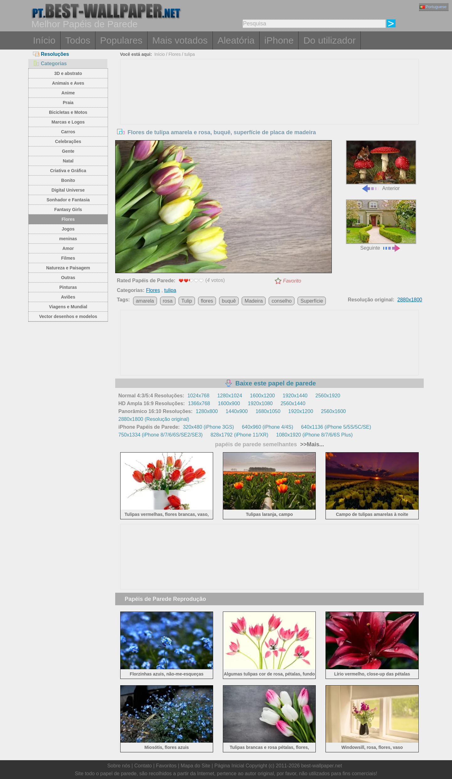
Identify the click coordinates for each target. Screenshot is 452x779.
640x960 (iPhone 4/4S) (267, 427)
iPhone (278, 40)
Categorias (50, 63)
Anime (68, 92)
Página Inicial (229, 765)
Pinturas (68, 287)
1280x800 (207, 411)
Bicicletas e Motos (68, 112)
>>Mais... (311, 444)
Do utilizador (329, 40)
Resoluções (51, 54)
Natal (68, 160)
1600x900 (229, 403)
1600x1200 (262, 395)
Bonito (68, 180)
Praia (68, 102)
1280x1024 (229, 395)
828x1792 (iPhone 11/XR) (239, 434)
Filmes (68, 258)
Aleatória (236, 40)
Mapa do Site (195, 765)
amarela (145, 301)
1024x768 (198, 395)
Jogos (68, 228)
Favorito (292, 281)
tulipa (189, 54)
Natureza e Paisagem (68, 267)
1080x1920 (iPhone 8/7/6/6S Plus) (314, 434)
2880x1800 (409, 299)
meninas (68, 238)
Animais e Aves (68, 83)
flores (207, 301)
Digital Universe (68, 190)
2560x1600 (333, 411)
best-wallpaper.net (321, 765)
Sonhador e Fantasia (68, 199)
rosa (168, 301)
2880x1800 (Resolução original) (153, 419)
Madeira (254, 301)
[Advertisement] (269, 106)
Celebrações (68, 141)
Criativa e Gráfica (68, 170)
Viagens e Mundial (68, 306)
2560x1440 (293, 403)
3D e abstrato (68, 73)
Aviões (68, 296)
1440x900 (237, 411)
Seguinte (381, 225)
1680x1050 (268, 411)
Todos (77, 40)
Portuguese (433, 6)
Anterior (381, 165)
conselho (282, 301)
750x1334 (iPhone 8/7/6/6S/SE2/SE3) (160, 434)
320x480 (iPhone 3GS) (208, 427)
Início (44, 40)
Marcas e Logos (68, 122)
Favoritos (166, 765)
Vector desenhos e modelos (68, 316)
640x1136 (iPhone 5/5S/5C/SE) (336, 427)
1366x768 (199, 403)
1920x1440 (295, 395)
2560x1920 (327, 395)
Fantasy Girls (68, 209)
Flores (68, 219)
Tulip (186, 301)
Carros (68, 131)
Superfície (311, 301)
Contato (143, 765)
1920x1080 (260, 403)
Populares (121, 40)
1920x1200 (300, 411)
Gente (68, 151)
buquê (229, 301)
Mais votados (180, 40)
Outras (68, 277)
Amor (68, 248)
